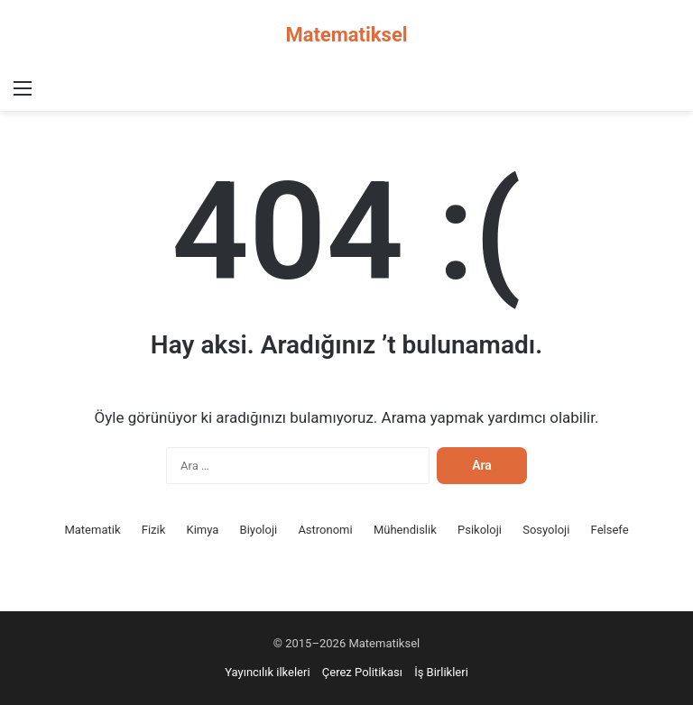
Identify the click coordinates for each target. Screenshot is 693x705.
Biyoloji (259, 529)
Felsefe (610, 529)
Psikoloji (479, 529)
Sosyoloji (545, 529)
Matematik (92, 529)
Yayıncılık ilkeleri (267, 672)
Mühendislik (405, 529)
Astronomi (325, 529)
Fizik (154, 529)
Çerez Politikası (362, 672)
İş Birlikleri (441, 672)
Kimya (202, 529)
